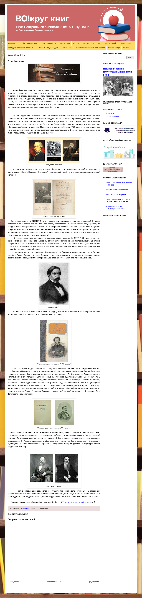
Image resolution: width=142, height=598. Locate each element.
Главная (11, 43)
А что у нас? (66, 48)
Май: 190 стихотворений (116, 194)
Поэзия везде (114, 48)
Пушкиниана (125, 43)
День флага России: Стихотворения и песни (116, 207)
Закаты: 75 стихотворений (117, 190)
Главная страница (53, 582)
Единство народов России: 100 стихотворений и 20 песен (119, 200)
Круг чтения (65, 43)
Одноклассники (112, 117)
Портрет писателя (48, 43)
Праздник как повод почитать (20, 48)
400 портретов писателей (73, 502)
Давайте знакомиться (28, 43)
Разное (126, 48)
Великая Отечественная (83, 43)
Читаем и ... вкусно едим (47, 48)
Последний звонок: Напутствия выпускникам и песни (118, 72)
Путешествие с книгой (106, 43)
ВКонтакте (110, 113)
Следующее (14, 582)
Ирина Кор (25, 508)
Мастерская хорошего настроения (90, 48)
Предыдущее (93, 582)
